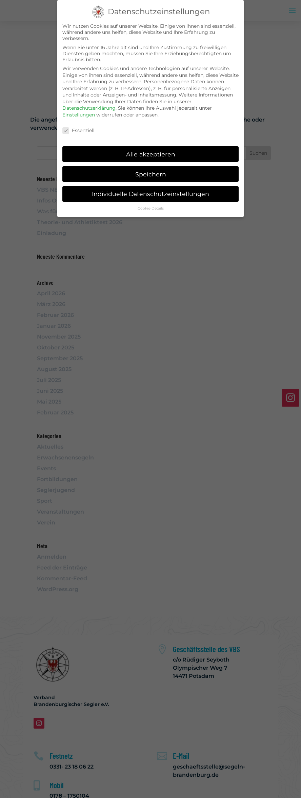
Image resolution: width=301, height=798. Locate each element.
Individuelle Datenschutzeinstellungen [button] (150, 193)
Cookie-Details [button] (151, 208)
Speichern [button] (150, 173)
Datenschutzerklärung (89, 108)
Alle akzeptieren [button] (150, 153)
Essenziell (78, 130)
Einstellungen (78, 114)
